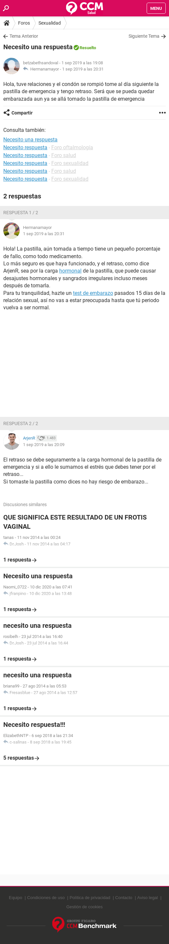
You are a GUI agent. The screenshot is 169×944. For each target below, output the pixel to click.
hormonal (70, 271)
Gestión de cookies (84, 906)
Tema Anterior (24, 36)
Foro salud (63, 155)
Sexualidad (49, 23)
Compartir (22, 112)
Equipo (15, 897)
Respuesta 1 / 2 (20, 212)
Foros (24, 23)
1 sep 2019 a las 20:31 (83, 69)
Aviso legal (147, 897)
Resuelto (88, 47)
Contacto (123, 897)
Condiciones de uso (45, 897)
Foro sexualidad (69, 163)
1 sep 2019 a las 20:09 (43, 444)
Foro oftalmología (72, 147)
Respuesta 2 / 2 (20, 423)
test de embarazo (93, 293)
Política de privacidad (90, 897)
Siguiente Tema (144, 36)
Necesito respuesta (25, 147)
